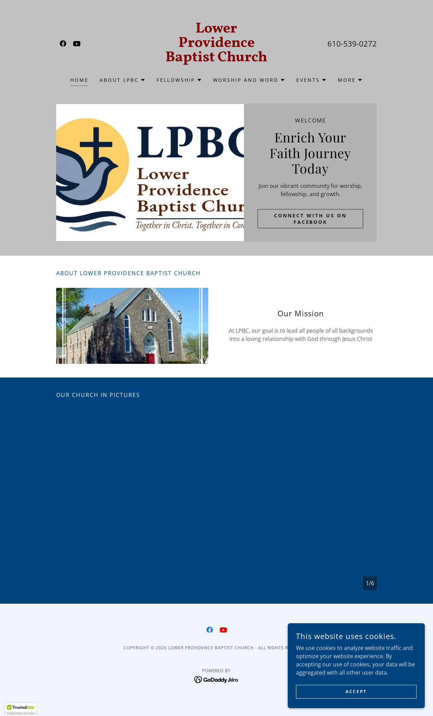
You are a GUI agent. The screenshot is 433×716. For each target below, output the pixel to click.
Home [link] (79, 80)
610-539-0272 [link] (352, 43)
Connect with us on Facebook (310, 218)
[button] (123, 80)
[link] (63, 43)
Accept (356, 691)
